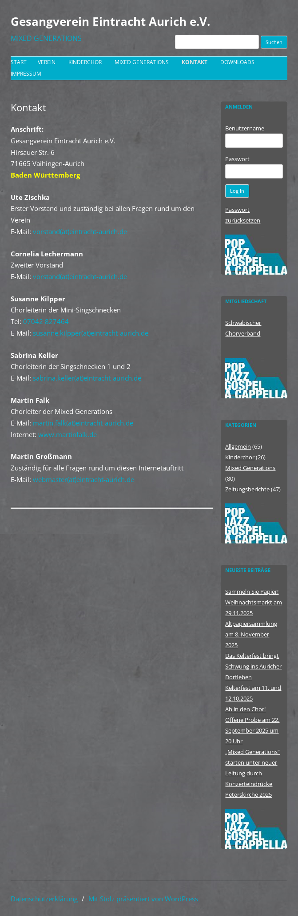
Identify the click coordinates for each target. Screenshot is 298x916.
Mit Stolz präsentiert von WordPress (143, 898)
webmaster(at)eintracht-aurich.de (83, 479)
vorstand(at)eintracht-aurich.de (80, 231)
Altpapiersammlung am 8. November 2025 (251, 634)
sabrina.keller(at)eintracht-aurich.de (87, 377)
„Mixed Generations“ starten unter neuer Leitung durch (252, 762)
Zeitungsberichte (247, 489)
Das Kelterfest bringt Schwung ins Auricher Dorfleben (253, 666)
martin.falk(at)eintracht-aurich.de (83, 422)
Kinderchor (85, 62)
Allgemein (238, 446)
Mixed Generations (142, 62)
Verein (47, 62)
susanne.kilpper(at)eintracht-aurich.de (90, 332)
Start (19, 62)
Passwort (237, 159)
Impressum (26, 73)
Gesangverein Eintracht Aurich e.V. (110, 21)
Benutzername (244, 128)
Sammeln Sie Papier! (251, 592)
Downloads (237, 62)
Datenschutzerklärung (44, 898)
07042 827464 (46, 321)
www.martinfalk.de (67, 434)
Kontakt (194, 62)
